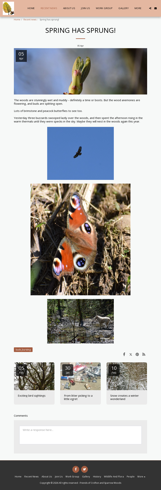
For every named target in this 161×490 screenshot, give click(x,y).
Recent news (30, 19)
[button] (150, 8)
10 (114, 369)
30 (67, 369)
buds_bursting (23, 349)
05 (21, 369)
